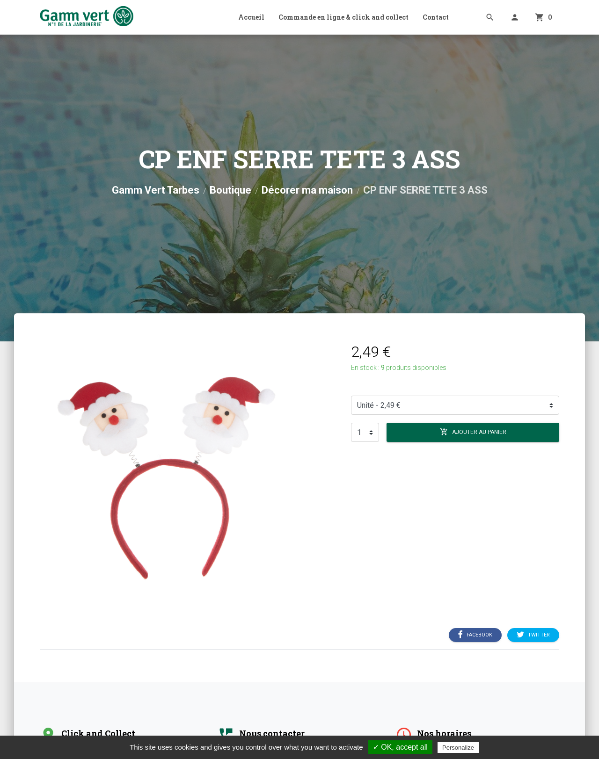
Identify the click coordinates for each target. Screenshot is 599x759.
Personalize (458, 747)
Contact (436, 17)
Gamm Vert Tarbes (155, 190)
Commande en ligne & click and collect (343, 17)
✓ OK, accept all (400, 747)
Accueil (251, 17)
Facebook (475, 635)
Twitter (533, 635)
